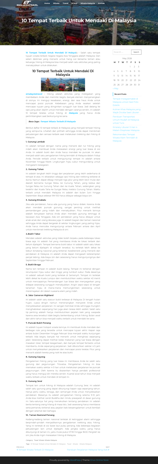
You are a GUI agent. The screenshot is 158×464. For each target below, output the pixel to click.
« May (115, 88)
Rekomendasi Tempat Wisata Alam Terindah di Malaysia (125, 137)
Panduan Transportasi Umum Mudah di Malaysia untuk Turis (126, 119)
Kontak (101, 3)
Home (47, 3)
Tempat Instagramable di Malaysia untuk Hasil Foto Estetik (125, 102)
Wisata (56, 3)
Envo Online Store (99, 460)
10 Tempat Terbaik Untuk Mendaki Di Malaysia (48, 444)
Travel (65, 3)
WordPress (75, 460)
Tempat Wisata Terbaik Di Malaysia (58, 121)
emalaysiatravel (34, 94)
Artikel (74, 3)
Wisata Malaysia (88, 3)
